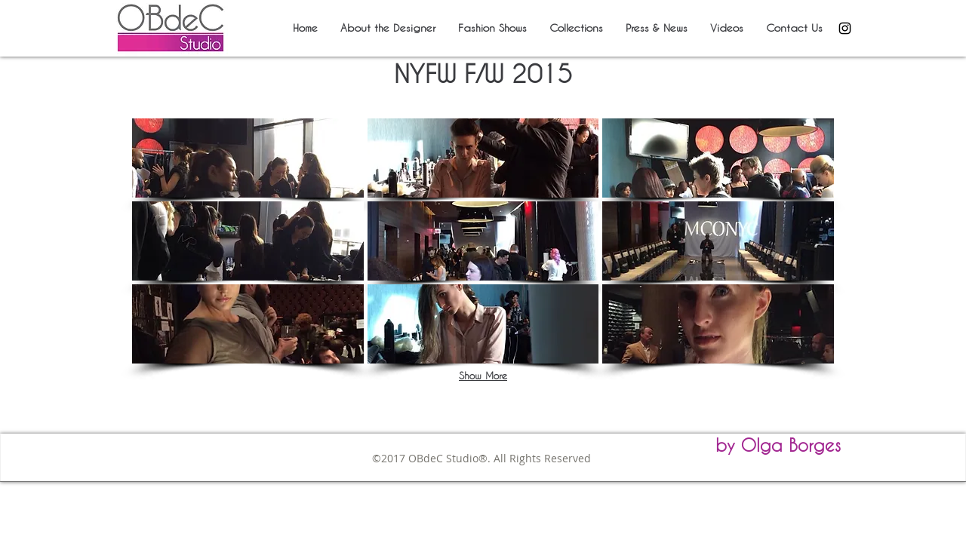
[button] (248, 158)
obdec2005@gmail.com (543, 473)
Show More (483, 375)
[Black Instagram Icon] (845, 28)
